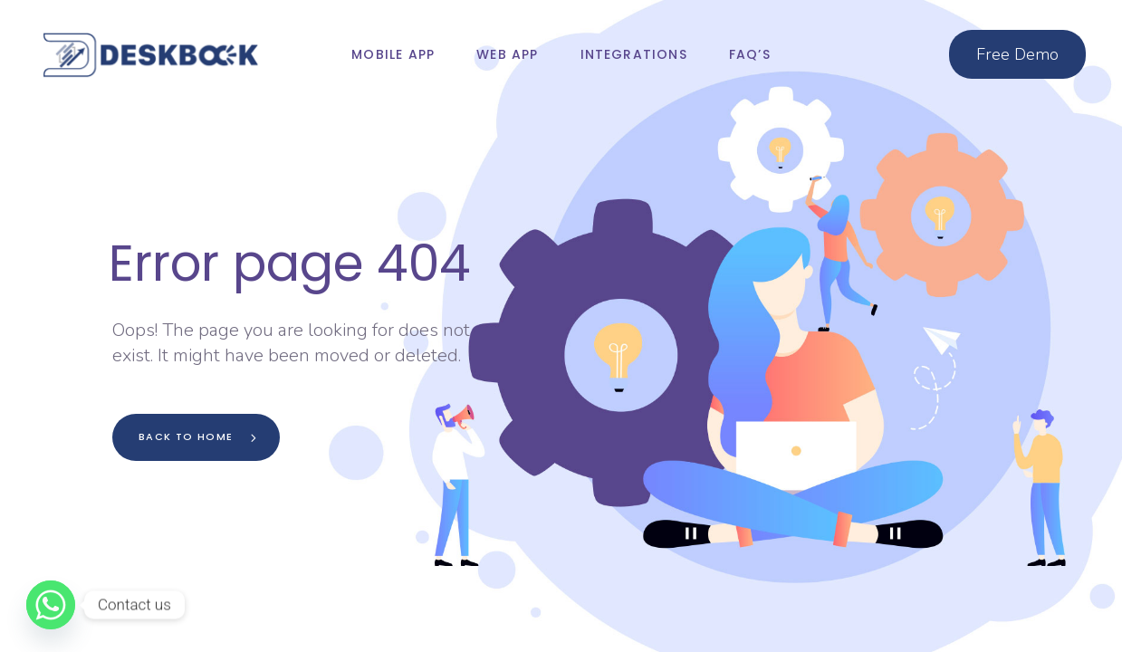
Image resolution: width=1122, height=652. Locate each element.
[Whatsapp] (50, 604)
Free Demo (1017, 54)
